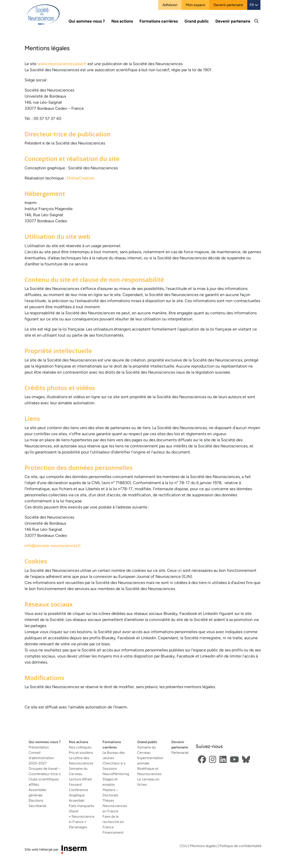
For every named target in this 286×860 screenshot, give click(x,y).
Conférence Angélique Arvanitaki (78, 795)
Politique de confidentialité (240, 846)
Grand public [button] (197, 21)
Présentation (39, 747)
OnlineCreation (80, 178)
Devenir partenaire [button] (232, 21)
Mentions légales (203, 846)
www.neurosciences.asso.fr (62, 63)
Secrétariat (37, 806)
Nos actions (78, 742)
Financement (113, 832)
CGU (184, 846)
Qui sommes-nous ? (45, 742)
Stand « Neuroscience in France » (81, 816)
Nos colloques (80, 747)
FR (254, 5)
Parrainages (78, 827)
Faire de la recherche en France (113, 821)
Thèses (108, 800)
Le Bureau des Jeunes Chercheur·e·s (114, 758)
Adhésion (169, 5)
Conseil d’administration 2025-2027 (41, 758)
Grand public (147, 742)
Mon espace (195, 5)
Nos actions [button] (122, 21)
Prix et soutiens (81, 753)
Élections (36, 800)
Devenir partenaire (228, 5)
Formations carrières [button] (158, 21)
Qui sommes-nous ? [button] (87, 21)
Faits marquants (81, 806)
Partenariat (180, 753)
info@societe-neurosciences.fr (53, 545)
